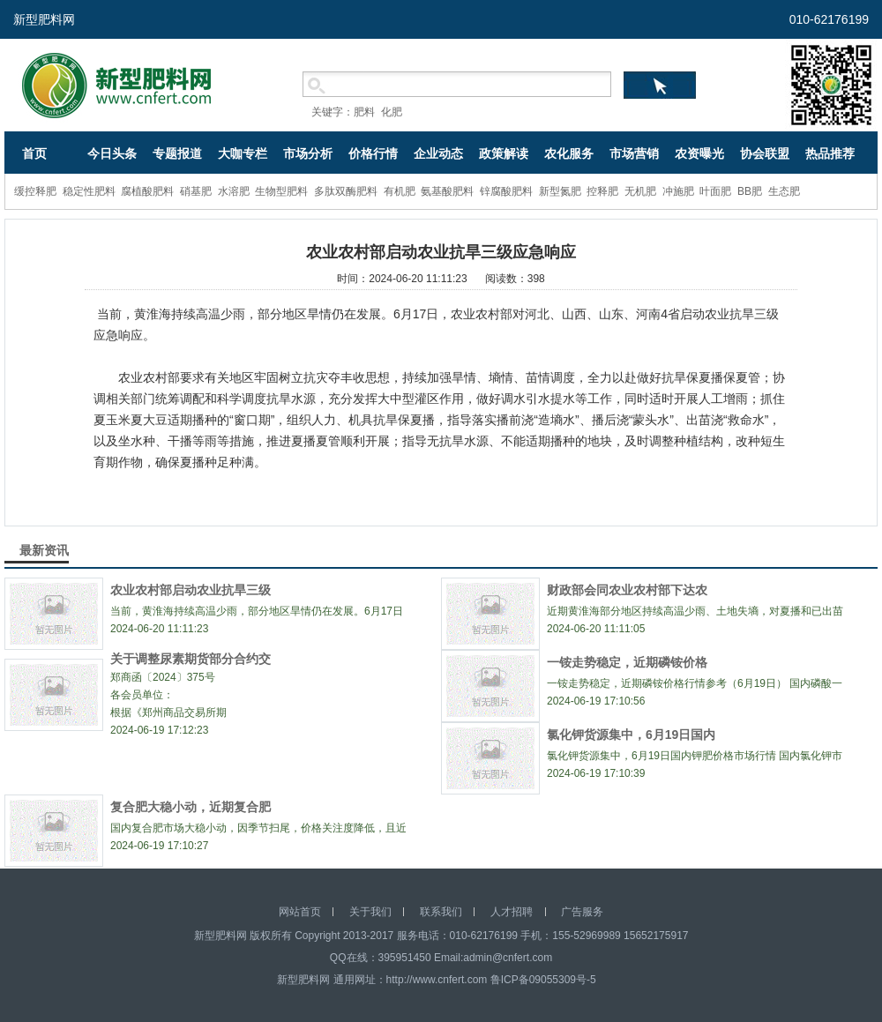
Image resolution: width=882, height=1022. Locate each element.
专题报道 (177, 153)
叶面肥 (715, 191)
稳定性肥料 (89, 191)
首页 (34, 153)
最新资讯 (44, 550)
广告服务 (582, 912)
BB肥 (749, 191)
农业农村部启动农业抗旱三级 (190, 590)
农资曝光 (699, 153)
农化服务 (569, 153)
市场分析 (308, 153)
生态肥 (784, 191)
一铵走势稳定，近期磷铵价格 (627, 662)
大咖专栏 (242, 153)
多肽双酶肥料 (345, 191)
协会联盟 (764, 153)
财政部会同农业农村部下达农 (627, 590)
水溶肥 (234, 191)
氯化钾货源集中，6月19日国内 (631, 734)
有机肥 (399, 191)
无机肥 (640, 191)
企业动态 (438, 153)
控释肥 (602, 191)
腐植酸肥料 (147, 191)
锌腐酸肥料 (506, 191)
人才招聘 (511, 912)
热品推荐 (830, 153)
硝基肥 (196, 191)
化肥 (391, 112)
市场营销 (634, 153)
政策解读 (503, 153)
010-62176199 (829, 19)
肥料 (364, 112)
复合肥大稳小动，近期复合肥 (190, 807)
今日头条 (112, 153)
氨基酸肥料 (447, 191)
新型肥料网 (44, 19)
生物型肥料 (281, 191)
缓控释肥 (35, 191)
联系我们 (441, 912)
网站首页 (300, 912)
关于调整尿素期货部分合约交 (190, 659)
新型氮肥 (560, 191)
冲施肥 (678, 191)
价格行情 (373, 153)
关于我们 (370, 912)
